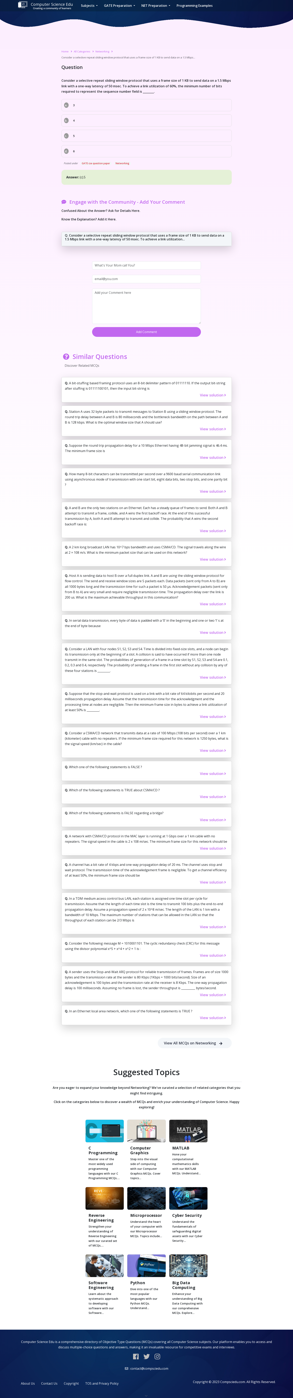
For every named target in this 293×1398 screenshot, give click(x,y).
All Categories (82, 51)
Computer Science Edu (45, 5)
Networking (102, 51)
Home (65, 51)
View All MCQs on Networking (195, 1043)
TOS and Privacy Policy (102, 1383)
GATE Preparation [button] (118, 5)
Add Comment (146, 332)
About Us (28, 1383)
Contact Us (49, 1383)
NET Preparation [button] (154, 5)
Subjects (88, 5)
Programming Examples (195, 5)
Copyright (71, 1383)
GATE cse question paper (96, 163)
